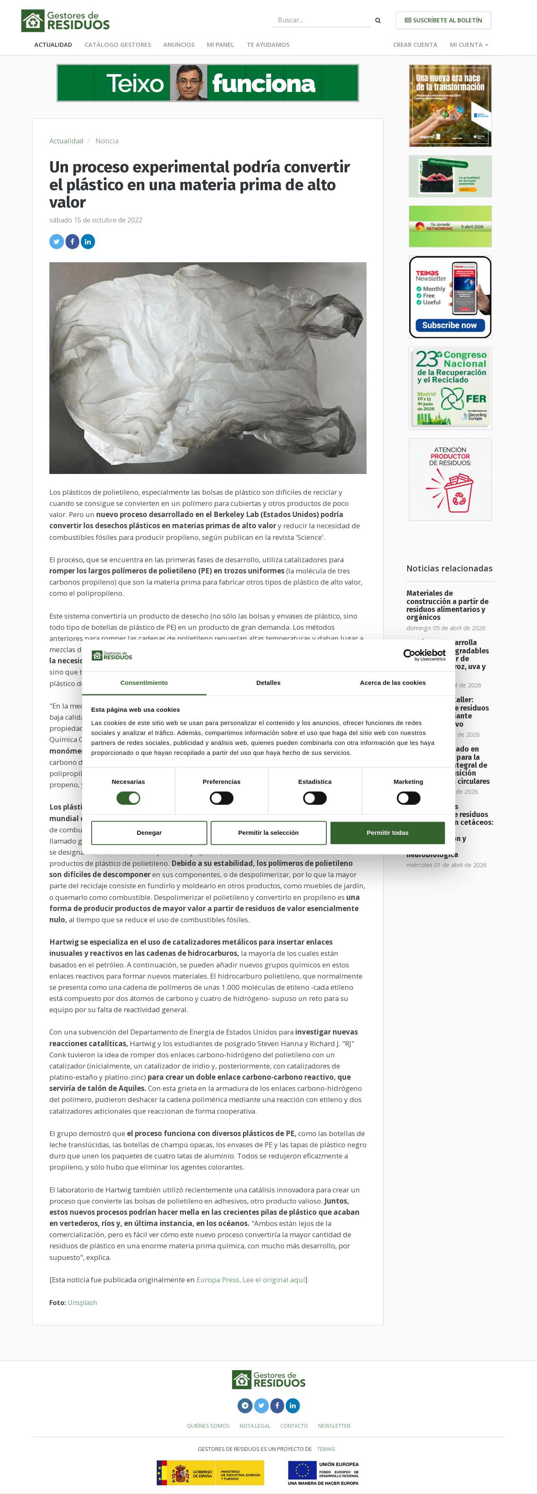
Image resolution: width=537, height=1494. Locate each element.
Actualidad (53, 44)
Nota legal (255, 1425)
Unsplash (82, 1302)
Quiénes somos (208, 1425)
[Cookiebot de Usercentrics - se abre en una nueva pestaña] (409, 655)
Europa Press (218, 1279)
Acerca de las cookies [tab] (393, 682)
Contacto (294, 1425)
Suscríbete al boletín (443, 20)
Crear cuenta (415, 44)
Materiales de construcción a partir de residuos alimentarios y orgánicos (447, 605)
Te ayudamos (268, 44)
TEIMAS (326, 1449)
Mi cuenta (469, 44)
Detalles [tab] (268, 682)
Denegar (149, 832)
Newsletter (334, 1425)
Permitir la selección (268, 832)
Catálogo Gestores (118, 44)
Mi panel (220, 44)
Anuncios (178, 44)
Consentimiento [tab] (144, 682)
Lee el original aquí (274, 1279)
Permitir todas (388, 832)
